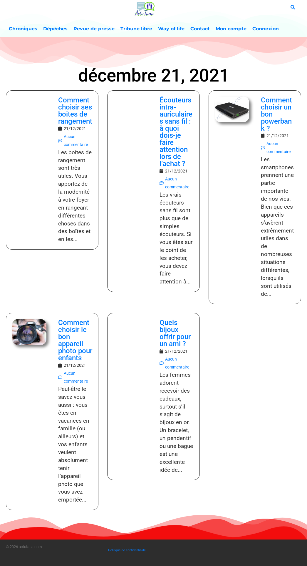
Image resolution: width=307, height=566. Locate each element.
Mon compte (231, 28)
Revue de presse (94, 28)
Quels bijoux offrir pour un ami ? (175, 333)
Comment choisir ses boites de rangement (75, 110)
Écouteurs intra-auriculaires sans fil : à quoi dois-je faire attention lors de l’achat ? (176, 132)
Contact (200, 28)
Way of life (171, 28)
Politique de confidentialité (127, 550)
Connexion (265, 28)
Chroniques (23, 28)
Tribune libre (136, 28)
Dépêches (55, 28)
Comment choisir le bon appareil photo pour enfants (75, 340)
